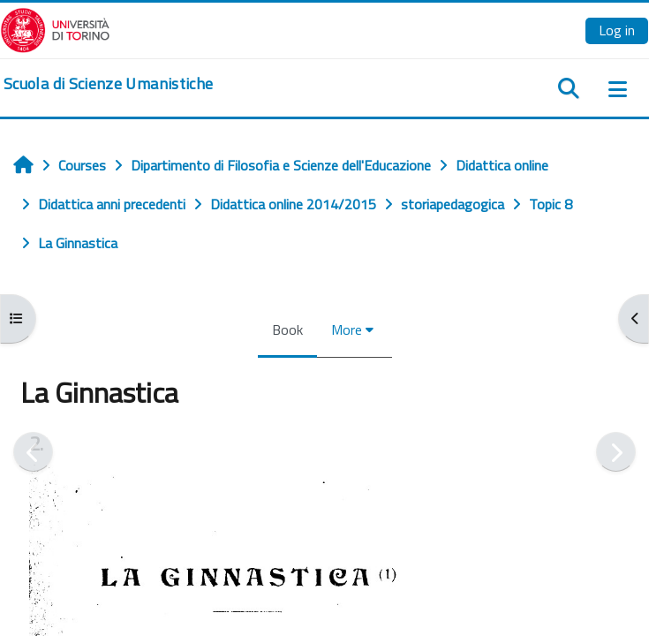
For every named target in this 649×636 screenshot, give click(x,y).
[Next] (616, 452)
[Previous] (33, 452)
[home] (108, 84)
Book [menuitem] (287, 329)
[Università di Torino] (55, 28)
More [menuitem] (346, 329)
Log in (617, 30)
